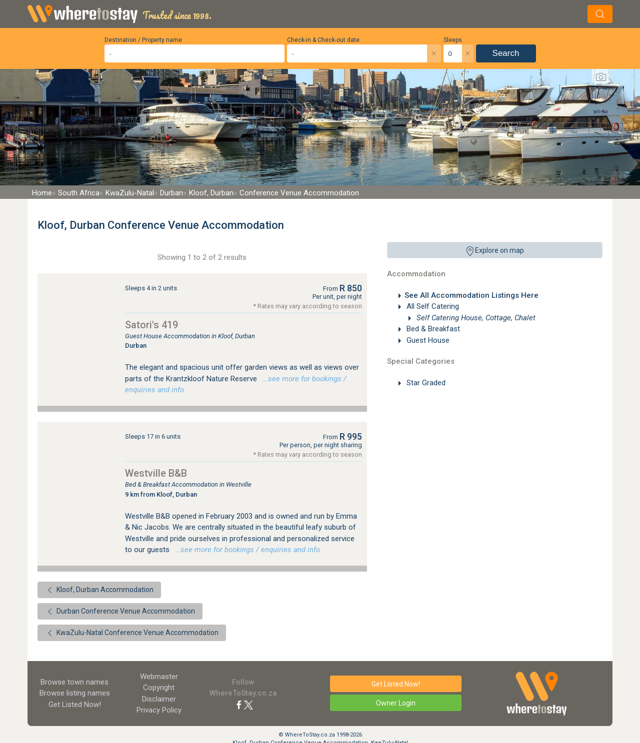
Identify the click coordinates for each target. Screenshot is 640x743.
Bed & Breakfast (432, 328)
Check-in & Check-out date (323, 39)
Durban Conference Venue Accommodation (120, 612)
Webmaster (159, 676)
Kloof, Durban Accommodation (99, 590)
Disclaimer (159, 699)
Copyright (158, 687)
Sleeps (453, 39)
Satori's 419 (151, 325)
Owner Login (396, 703)
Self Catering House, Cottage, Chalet (475, 317)
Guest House (427, 340)
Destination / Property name (143, 39)
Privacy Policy (159, 710)
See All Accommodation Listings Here (471, 295)
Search (506, 53)
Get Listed (74, 704)
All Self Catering (431, 306)
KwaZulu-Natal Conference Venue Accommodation (131, 633)
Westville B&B (156, 473)
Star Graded (425, 382)
